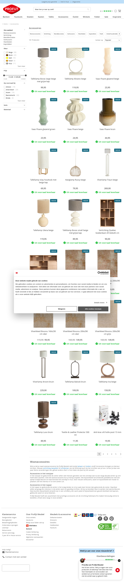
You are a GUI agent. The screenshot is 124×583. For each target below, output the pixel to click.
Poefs (101, 34)
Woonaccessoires (35, 34)
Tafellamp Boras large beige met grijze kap (43, 80)
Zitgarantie (76, 2)
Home (6, 24)
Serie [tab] (5, 105)
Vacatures (35, 520)
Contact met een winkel (15, 554)
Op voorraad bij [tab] (9, 83)
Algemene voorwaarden (40, 535)
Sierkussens (71, 34)
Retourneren (6, 530)
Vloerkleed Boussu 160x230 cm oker (43, 332)
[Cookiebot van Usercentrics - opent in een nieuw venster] (99, 272)
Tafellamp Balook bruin (75, 381)
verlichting (47, 468)
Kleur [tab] (6, 48)
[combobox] (62, 9)
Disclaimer (36, 537)
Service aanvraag (8, 533)
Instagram (100, 518)
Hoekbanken (66, 525)
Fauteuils (65, 528)
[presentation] (119, 33)
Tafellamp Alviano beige (75, 78)
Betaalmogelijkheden (9, 523)
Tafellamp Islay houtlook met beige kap (43, 181)
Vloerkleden (81, 34)
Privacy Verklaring (38, 532)
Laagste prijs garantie (50, 2)
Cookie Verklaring (38, 529)
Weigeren (61, 309)
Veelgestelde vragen (9, 517)
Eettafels (65, 523)
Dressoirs (65, 520)
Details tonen (99, 302)
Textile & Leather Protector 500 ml (75, 433)
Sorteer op (99, 40)
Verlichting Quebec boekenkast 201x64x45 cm (107, 231)
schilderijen (65, 468)
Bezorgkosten (7, 520)
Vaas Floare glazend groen (43, 129)
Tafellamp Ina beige (107, 381)
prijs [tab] (5, 71)
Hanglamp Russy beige (75, 179)
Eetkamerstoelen (68, 517)
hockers (88, 466)
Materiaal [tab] (7, 109)
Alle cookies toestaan (93, 309)
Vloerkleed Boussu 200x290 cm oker (75, 332)
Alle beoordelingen (108, 559)
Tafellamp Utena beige (43, 230)
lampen (80, 466)
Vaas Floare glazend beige (107, 78)
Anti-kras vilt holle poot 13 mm (107, 432)
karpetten (54, 468)
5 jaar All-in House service (11, 535)
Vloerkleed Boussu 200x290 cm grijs (107, 332)
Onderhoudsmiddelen (113, 34)
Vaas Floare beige (75, 129)
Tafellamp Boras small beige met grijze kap (75, 231)
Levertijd (5, 528)
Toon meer (21, 66)
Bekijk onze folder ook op (46, 523)
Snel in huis (65, 2)
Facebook (94, 518)
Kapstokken (92, 34)
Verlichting (47, 34)
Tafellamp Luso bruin (43, 432)
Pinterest (105, 518)
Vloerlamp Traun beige (107, 179)
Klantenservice (12, 549)
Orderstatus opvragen (10, 525)
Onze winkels (37, 517)
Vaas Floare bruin (107, 129)
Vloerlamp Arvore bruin (43, 381)
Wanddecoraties (59, 34)
